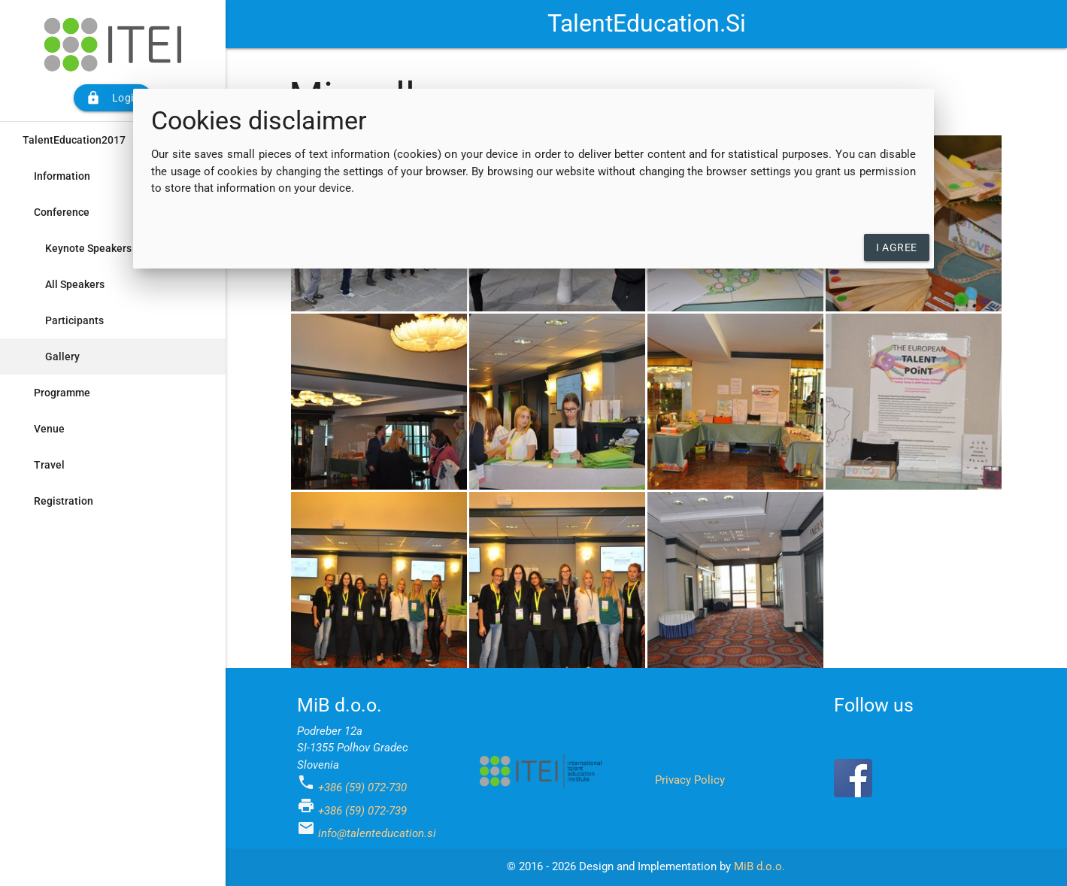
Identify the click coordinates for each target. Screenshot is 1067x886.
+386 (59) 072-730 (362, 787)
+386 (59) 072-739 (362, 811)
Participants (74, 320)
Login (113, 97)
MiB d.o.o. (759, 866)
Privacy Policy (690, 780)
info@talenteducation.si (377, 833)
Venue (49, 429)
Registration (63, 501)
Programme (62, 393)
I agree (896, 247)
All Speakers (75, 284)
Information (62, 176)
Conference (61, 212)
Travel (49, 465)
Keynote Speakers (88, 248)
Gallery (62, 356)
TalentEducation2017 (74, 140)
